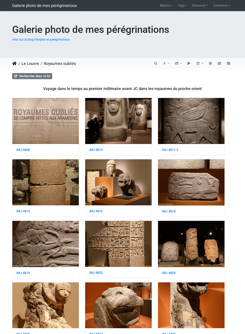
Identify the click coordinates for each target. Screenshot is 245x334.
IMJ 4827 (136, 239)
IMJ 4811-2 (138, 139)
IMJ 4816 (23, 189)
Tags (181, 5)
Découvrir (199, 5)
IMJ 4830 (23, 289)
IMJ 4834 (136, 289)
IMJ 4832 (80, 290)
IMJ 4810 (80, 139)
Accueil (14, 64)
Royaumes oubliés (60, 63)
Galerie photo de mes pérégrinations (44, 5)
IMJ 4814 (193, 139)
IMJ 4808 (23, 139)
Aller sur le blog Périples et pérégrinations (41, 39)
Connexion (220, 5)
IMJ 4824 (23, 239)
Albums (165, 5)
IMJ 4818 (80, 189)
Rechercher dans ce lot (32, 76)
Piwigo (132, 325)
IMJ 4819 (136, 189)
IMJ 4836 (193, 289)
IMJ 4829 (193, 239)
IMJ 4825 (80, 239)
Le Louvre (30, 63)
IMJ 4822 (193, 189)
